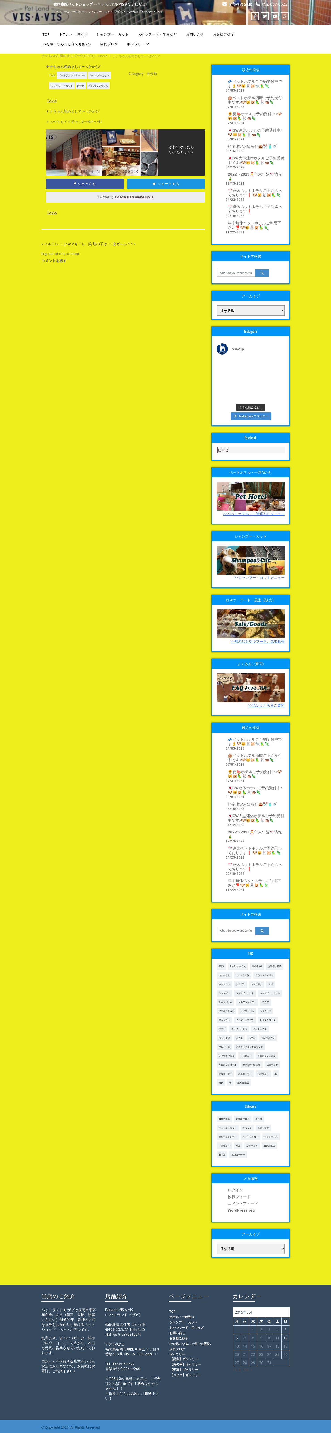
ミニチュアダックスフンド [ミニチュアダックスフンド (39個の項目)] (249, 1046)
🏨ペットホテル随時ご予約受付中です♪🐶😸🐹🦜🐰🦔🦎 (255, 100)
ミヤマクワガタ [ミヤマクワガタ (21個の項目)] (226, 1055)
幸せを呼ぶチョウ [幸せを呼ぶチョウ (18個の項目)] (252, 1064)
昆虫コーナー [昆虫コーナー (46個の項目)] (225, 1073)
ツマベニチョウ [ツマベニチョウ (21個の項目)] (226, 1011)
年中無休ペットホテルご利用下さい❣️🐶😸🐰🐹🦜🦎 (254, 225)
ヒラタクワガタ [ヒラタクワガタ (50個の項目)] (267, 1020)
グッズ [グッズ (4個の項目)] (258, 1118)
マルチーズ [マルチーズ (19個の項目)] (224, 1046)
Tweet (52, 100)
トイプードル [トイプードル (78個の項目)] (247, 1011)
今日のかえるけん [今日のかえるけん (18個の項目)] (266, 1055)
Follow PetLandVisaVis (134, 197)
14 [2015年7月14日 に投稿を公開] (245, 1346)
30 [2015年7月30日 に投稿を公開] (261, 1362)
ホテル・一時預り (73, 34)
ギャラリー (138, 44)
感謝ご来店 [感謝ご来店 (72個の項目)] (269, 1145)
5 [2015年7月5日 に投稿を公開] (285, 1329)
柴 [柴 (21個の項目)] (276, 1073)
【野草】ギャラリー (184, 1369)
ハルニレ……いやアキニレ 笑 (68, 243)
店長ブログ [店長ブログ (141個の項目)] (272, 1064)
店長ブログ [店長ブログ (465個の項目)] (252, 1145)
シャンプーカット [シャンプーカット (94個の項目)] (228, 1127)
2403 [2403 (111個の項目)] (221, 966)
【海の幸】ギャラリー (185, 1364)
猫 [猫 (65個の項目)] (230, 1082)
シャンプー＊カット (62, 85)
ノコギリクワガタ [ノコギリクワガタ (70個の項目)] (245, 1020)
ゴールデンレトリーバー (71, 75)
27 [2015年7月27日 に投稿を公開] (237, 1362)
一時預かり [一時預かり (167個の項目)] (224, 1145)
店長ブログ (109, 44)
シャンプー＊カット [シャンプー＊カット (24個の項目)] (270, 993)
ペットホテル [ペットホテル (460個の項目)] (260, 1029)
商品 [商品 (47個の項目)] (238, 1145)
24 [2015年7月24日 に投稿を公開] (269, 1354)
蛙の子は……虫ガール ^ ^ (113, 243)
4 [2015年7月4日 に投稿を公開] (277, 1329)
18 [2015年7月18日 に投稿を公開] (277, 1346)
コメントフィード (243, 1203)
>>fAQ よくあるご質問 (266, 705)
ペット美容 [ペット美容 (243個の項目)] (224, 1038)
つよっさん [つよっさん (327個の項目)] (224, 975)
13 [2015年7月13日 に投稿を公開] (237, 1346)
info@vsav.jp (240, 4)
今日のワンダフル (98, 85)
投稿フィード (239, 1197)
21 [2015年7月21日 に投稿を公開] (245, 1354)
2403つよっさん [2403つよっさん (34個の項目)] (238, 966)
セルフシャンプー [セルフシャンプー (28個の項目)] (247, 1002)
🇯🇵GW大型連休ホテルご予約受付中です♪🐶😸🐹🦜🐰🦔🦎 (256, 160)
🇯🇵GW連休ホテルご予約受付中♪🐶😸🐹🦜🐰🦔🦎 (255, 132)
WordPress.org (241, 1210)
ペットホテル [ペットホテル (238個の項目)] (271, 1136)
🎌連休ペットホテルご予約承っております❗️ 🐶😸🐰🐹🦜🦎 (255, 192)
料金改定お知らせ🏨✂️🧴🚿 (252, 146)
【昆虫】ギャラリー (184, 1359)
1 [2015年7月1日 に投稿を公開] (253, 1329)
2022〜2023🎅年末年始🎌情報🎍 (255, 176)
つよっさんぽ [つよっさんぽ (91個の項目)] (242, 975)
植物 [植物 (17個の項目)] (221, 1082)
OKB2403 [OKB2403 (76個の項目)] (257, 966)
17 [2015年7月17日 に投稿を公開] (269, 1346)
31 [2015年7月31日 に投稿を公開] (269, 1362)
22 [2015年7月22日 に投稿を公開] (253, 1354)
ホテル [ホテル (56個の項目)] (252, 1038)
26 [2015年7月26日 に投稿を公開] (286, 1354)
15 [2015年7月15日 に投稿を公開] (253, 1346)
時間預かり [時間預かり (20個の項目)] (263, 1073)
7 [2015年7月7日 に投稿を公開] (245, 1337)
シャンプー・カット (112, 34)
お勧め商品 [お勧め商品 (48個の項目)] (224, 1118)
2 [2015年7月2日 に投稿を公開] (261, 1329)
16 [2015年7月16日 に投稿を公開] (261, 1346)
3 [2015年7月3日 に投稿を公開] (269, 1329)
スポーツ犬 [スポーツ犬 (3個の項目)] (263, 1127)
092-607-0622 (275, 4)
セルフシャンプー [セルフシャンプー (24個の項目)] (228, 1136)
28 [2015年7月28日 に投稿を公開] (245, 1362)
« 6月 (237, 1369)
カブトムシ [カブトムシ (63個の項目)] (224, 984)
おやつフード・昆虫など (157, 34)
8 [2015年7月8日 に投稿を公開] (253, 1337)
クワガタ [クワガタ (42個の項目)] (240, 984)
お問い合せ (195, 34)
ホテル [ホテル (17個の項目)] (239, 1038)
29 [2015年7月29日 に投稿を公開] (253, 1362)
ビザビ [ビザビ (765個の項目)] (222, 1029)
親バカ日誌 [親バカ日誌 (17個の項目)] (243, 1082)
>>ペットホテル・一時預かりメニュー (253, 513)
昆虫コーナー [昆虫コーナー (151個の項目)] (245, 1073)
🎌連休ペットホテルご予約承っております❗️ (255, 208)
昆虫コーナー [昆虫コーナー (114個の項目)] (238, 1154)
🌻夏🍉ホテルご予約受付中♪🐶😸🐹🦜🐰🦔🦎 (255, 116)
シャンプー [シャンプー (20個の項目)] (224, 993)
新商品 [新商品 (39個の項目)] (222, 1154)
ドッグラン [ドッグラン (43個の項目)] (224, 1020)
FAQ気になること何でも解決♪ (67, 44)
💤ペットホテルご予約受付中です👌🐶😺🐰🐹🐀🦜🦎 (255, 83)
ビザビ (80, 85)
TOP (46, 34)
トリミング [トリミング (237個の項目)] (265, 1011)
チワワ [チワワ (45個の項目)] (265, 1002)
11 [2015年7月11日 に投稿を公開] (277, 1337)
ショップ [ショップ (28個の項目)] (247, 1127)
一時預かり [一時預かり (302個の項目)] (246, 1055)
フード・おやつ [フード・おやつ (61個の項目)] (239, 1029)
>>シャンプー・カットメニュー (259, 577)
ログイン (235, 1190)
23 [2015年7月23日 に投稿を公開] (261, 1354)
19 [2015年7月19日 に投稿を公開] (286, 1346)
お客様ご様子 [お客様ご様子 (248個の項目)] (242, 1118)
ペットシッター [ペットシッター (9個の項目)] (250, 1136)
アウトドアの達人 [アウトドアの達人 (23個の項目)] (264, 975)
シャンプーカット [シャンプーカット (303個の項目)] (245, 993)
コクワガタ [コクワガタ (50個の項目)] (256, 984)
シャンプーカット (99, 75)
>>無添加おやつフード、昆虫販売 (257, 641)
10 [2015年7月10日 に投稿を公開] (269, 1337)
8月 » (248, 1369)
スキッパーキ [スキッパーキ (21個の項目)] (225, 1002)
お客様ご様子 (223, 34)
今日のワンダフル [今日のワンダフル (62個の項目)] (228, 1064)
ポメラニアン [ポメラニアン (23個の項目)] (268, 1038)
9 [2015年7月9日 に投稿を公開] (261, 1337)
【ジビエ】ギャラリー (185, 1375)
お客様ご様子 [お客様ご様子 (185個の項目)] (274, 966)
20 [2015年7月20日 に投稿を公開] (237, 1354)
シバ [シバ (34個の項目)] (270, 984)
